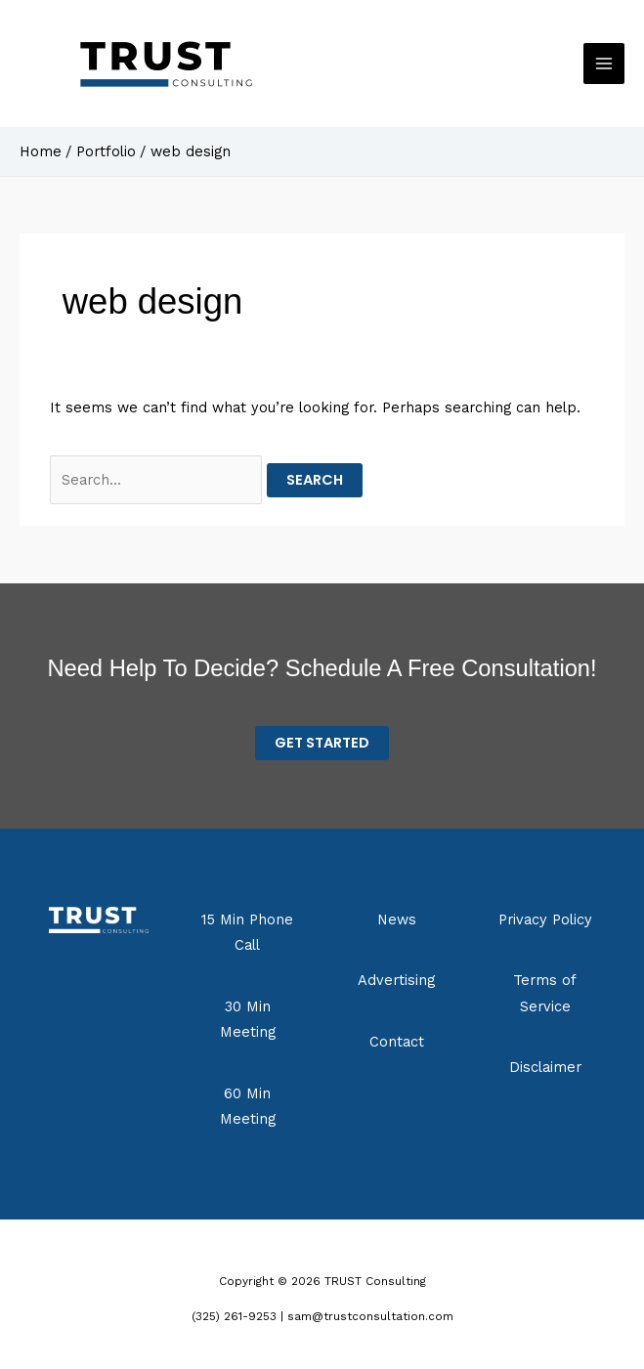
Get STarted (322, 742)
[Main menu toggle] (603, 63)
